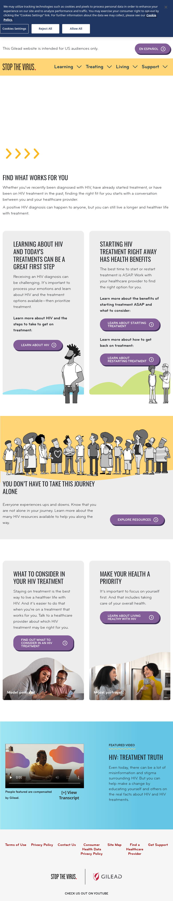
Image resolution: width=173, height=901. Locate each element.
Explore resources (138, 520)
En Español (152, 49)
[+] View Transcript (69, 795)
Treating (99, 67)
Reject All (45, 29)
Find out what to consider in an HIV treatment (44, 643)
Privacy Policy (42, 845)
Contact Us (67, 845)
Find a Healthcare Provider (134, 849)
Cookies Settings (14, 29)
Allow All (76, 29)
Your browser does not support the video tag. (44, 766)
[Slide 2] (86, 145)
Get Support (158, 845)
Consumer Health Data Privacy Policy (92, 849)
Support (155, 67)
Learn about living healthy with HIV (131, 617)
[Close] (166, 7)
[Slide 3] (94, 145)
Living (127, 67)
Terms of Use (15, 845)
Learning (68, 67)
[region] (86, 18)
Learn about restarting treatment (131, 360)
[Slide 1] (78, 145)
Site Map (114, 845)
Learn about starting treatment (131, 325)
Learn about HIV (39, 345)
